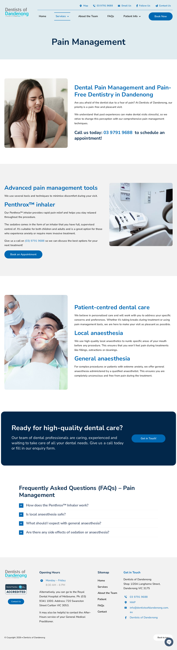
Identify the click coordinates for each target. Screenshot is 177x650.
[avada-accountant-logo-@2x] (17, 8)
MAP (132, 602)
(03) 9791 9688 (35, 241)
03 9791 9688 (118, 133)
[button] (88, 505)
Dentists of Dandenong (144, 617)
